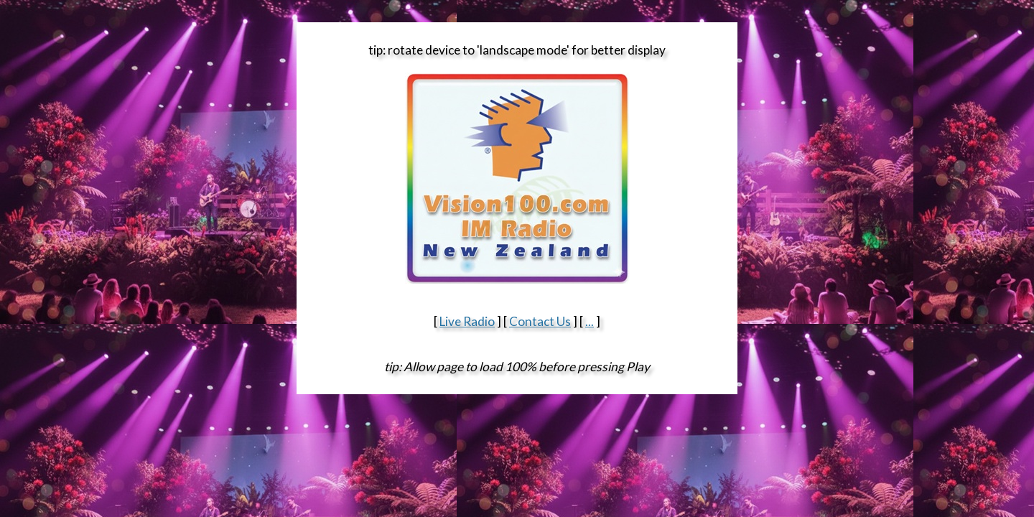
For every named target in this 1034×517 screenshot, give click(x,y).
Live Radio (467, 321)
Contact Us (540, 321)
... (589, 321)
